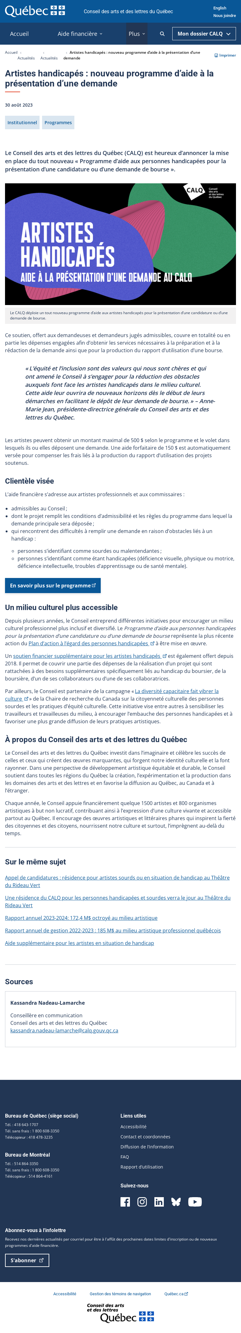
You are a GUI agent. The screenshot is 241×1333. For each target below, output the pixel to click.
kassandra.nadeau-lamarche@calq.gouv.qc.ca (64, 1030)
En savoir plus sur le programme (53, 587)
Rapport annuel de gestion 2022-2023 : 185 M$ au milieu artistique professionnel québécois (113, 930)
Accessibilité (133, 1127)
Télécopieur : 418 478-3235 (29, 1137)
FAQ (124, 1157)
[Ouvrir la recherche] (162, 33)
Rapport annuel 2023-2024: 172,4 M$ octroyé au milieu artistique (81, 917)
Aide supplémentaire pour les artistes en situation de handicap (79, 943)
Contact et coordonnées (145, 1137)
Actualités (26, 58)
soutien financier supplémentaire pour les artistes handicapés (90, 656)
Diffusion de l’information (147, 1147)
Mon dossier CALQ (204, 33)
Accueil (11, 52)
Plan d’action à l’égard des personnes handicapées (91, 643)
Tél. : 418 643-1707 (21, 1124)
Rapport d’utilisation (141, 1167)
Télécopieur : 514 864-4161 (29, 1176)
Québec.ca (176, 1293)
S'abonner (27, 1260)
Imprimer (225, 55)
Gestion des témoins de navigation (121, 1293)
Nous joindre (224, 15)
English (219, 8)
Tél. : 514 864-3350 (21, 1163)
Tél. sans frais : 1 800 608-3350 (32, 1131)
